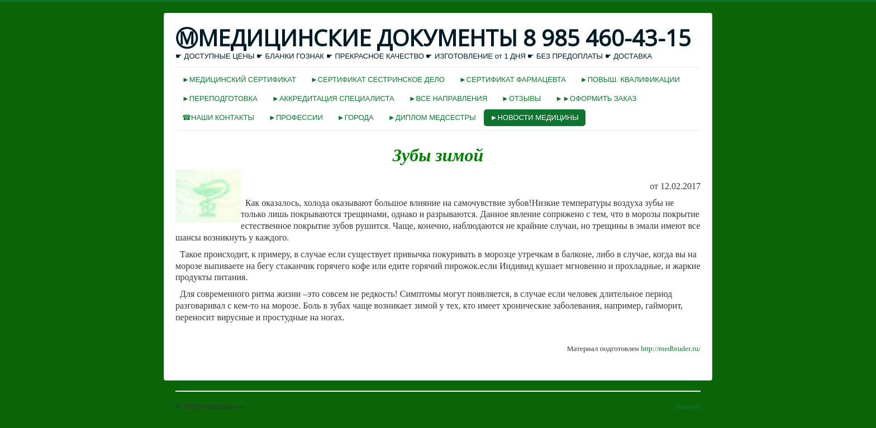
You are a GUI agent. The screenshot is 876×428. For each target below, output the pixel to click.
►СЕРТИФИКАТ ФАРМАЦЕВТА (512, 79)
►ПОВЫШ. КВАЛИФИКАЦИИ (630, 79)
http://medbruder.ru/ (671, 348)
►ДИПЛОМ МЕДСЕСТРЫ (432, 117)
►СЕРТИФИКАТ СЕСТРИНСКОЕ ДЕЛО (378, 79)
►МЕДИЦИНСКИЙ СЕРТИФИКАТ (239, 79)
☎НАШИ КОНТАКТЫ (218, 117)
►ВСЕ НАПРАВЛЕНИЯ (448, 98)
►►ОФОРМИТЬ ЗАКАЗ (595, 98)
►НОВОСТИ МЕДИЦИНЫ (535, 117)
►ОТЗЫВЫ (521, 98)
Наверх (688, 406)
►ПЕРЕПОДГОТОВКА (220, 98)
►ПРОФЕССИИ (296, 117)
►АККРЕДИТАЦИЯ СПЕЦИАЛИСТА (333, 98)
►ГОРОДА (355, 117)
